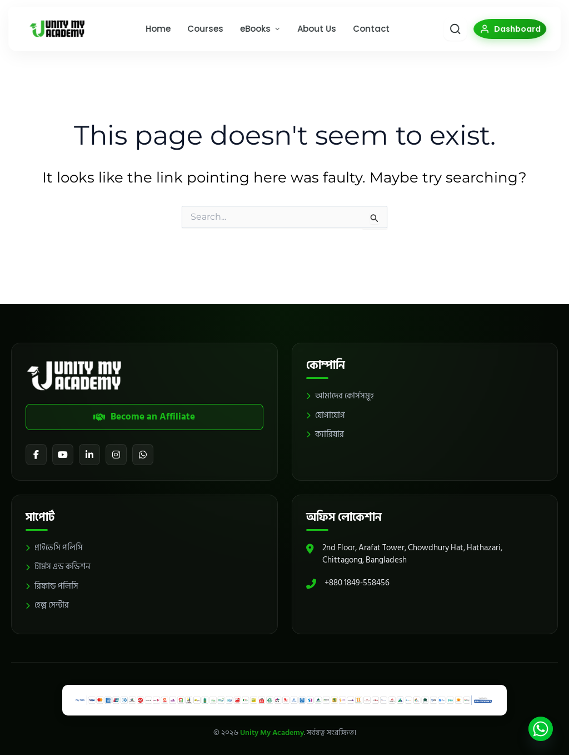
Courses (201, 33)
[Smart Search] (434, 33)
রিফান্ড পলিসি (52, 585)
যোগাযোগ (325, 410)
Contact (366, 33)
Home (153, 33)
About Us (312, 33)
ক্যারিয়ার (325, 429)
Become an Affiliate (144, 412)
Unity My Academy (272, 732)
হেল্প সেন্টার (47, 604)
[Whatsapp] (540, 729)
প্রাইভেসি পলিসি (54, 546)
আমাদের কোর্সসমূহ (340, 391)
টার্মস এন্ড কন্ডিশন (58, 566)
